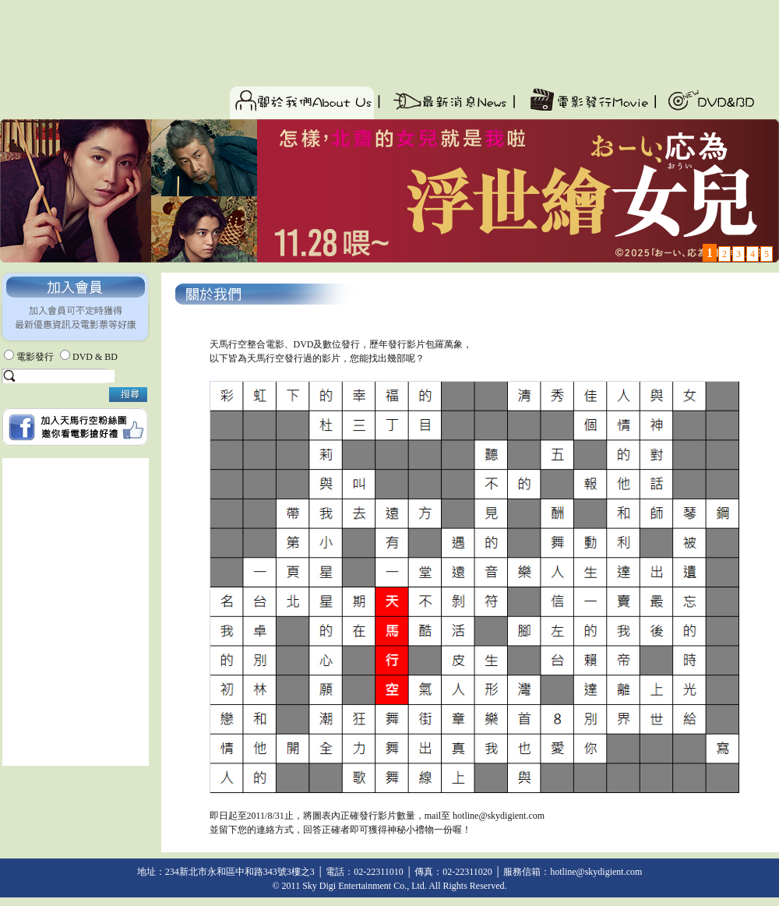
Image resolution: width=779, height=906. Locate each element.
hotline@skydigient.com (499, 815)
